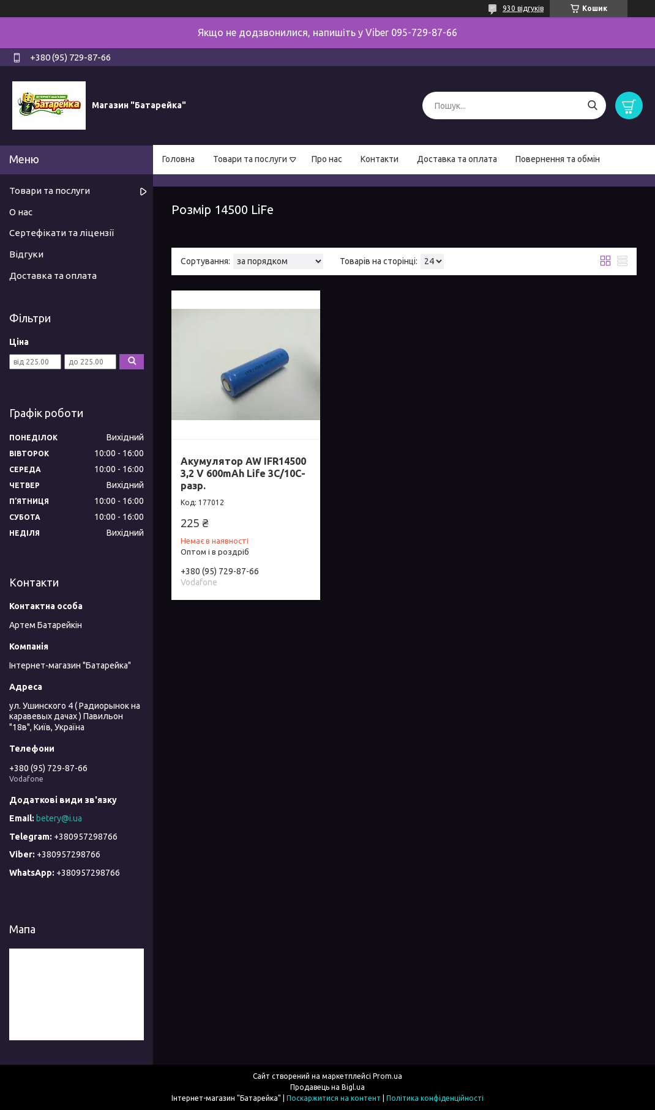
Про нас (327, 159)
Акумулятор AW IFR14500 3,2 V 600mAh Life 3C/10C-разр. (243, 473)
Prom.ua (387, 1076)
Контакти (380, 159)
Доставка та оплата (457, 159)
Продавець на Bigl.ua (327, 1087)
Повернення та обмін (557, 159)
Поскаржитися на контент (333, 1098)
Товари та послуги (250, 159)
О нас (20, 212)
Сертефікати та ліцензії (61, 233)
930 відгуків (523, 8)
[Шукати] (592, 105)
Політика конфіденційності (435, 1098)
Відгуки (26, 254)
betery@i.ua (59, 818)
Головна (178, 159)
